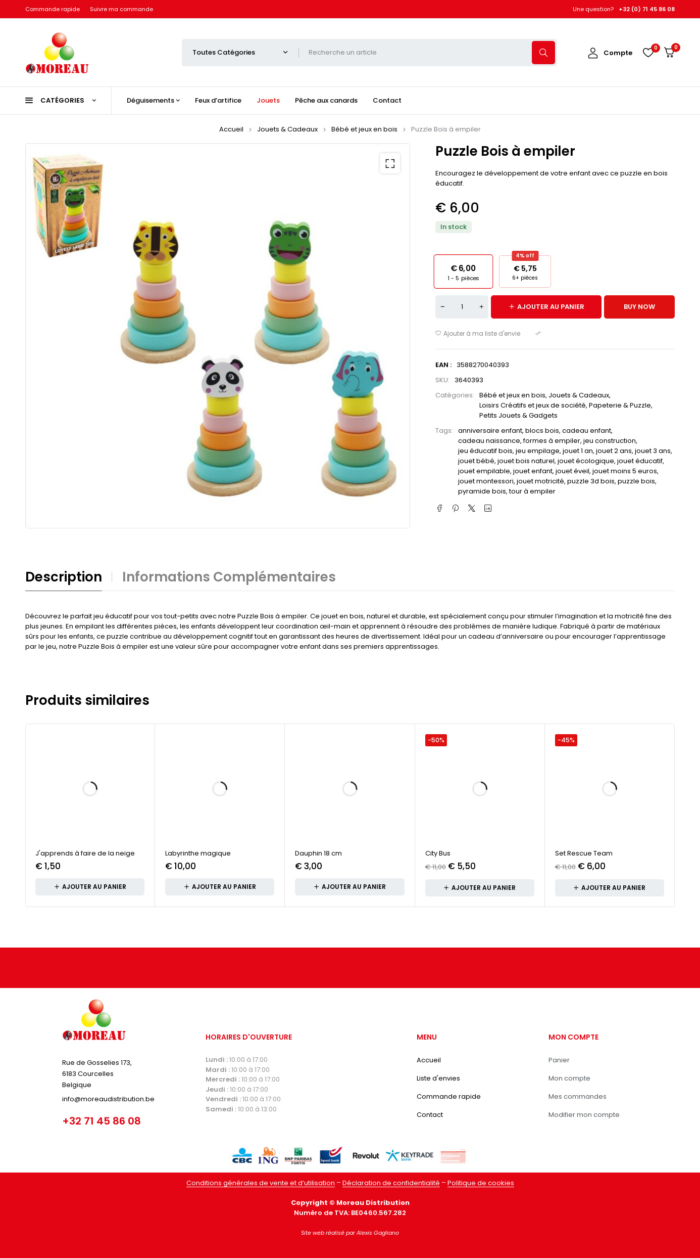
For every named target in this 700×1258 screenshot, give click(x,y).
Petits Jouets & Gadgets (518, 415)
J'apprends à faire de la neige (85, 853)
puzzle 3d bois (591, 481)
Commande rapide (52, 9)
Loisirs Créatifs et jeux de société (532, 405)
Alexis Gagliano (378, 1233)
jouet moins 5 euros (624, 471)
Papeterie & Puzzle (620, 405)
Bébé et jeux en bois (364, 129)
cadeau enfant (586, 430)
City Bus (438, 853)
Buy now (639, 306)
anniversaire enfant (490, 430)
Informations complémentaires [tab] (229, 577)
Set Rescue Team (584, 853)
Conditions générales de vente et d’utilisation (260, 1183)
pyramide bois (482, 491)
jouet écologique (586, 461)
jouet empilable (484, 471)
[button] (390, 163)
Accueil (231, 129)
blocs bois (542, 430)
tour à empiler (532, 491)
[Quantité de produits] (461, 307)
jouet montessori (486, 481)
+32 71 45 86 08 (101, 1121)
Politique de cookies (480, 1183)
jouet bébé (476, 461)
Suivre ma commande (121, 9)
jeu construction (609, 440)
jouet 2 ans (614, 451)
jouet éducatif (640, 461)
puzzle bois (636, 481)
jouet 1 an (578, 451)
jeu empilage (538, 451)
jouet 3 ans (653, 451)
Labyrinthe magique (198, 853)
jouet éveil (572, 471)
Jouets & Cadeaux (287, 129)
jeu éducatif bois (485, 451)
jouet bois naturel (526, 461)
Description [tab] (63, 577)
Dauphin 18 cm (318, 853)
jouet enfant (533, 471)
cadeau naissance (489, 440)
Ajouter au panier (550, 306)
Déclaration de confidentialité (391, 1183)
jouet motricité (540, 481)
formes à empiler (551, 440)
